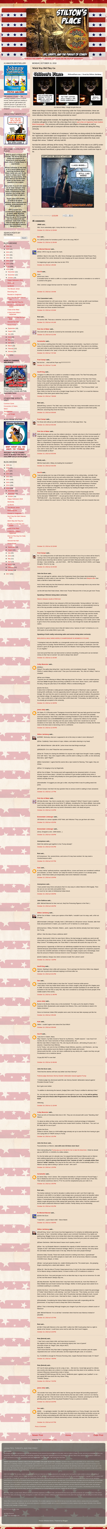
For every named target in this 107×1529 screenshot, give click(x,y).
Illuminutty (11, 283)
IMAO (6, 409)
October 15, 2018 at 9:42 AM (46, 466)
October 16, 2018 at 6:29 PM (46, 1332)
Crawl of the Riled (13, 309)
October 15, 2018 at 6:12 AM (46, 334)
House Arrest (12, 325)
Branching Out (12, 292)
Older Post (98, 1435)
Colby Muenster (42, 664)
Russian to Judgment (14, 294)
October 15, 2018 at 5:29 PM (46, 877)
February (11, 348)
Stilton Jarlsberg (43, 734)
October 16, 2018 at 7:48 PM (46, 1358)
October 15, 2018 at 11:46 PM (47, 994)
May (9, 340)
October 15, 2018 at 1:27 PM (46, 791)
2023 (8, 255)
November (11, 275)
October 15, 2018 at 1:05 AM (46, 265)
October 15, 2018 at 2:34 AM (46, 292)
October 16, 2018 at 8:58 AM (46, 1027)
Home (68, 1435)
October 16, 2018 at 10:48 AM (47, 1062)
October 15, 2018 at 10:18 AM (47, 546)
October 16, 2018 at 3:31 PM (46, 1206)
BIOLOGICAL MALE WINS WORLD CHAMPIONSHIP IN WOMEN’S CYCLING (63, 638)
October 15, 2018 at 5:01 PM (46, 847)
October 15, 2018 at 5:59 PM (46, 894)
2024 (8, 252)
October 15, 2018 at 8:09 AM (46, 412)
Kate (38, 868)
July (9, 334)
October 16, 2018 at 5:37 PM (46, 1317)
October (11, 277)
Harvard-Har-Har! (13, 322)
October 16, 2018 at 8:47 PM (46, 1422)
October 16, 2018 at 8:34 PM (46, 1402)
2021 (8, 260)
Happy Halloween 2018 (15, 280)
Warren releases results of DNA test (49, 599)
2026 (8, 246)
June (9, 337)
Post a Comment (40, 1426)
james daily (41, 709)
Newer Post (37, 1435)
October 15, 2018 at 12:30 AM (47, 242)
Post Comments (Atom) (49, 1440)
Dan (38, 237)
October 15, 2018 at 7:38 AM (46, 396)
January (11, 351)
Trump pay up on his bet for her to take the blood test (69, 1150)
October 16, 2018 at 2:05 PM (46, 1183)
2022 (8, 258)
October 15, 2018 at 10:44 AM (47, 567)
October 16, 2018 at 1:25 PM (46, 1167)
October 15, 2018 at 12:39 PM (47, 703)
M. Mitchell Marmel (43, 249)
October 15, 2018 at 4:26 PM (46, 834)
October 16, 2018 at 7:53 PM (46, 1381)
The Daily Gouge (9, 414)
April (9, 343)
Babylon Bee (91, 578)
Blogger (65, 1521)
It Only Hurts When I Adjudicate (14, 313)
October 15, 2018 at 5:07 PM (46, 861)
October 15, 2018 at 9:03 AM (46, 453)
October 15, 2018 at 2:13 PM (46, 810)
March (10, 346)
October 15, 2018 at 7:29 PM (46, 960)
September (12, 328)
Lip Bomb (11, 286)
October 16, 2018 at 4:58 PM (46, 1222)
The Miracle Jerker (14, 289)
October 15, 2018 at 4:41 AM (46, 322)
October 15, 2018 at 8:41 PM (46, 974)
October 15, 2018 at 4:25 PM (46, 822)
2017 (8, 355)
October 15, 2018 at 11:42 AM (47, 658)
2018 (8, 269)
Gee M (39, 271)
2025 (8, 249)
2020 (8, 263)
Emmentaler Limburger (45, 817)
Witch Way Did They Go (15, 302)
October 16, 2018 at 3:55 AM (46, 1015)
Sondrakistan (8, 411)
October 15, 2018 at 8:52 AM (46, 425)
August (10, 331)
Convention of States (10, 406)
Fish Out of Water (43, 329)
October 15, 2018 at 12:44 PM (47, 728)
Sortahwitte (41, 341)
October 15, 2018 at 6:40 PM (46, 906)
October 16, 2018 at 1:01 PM (46, 1136)
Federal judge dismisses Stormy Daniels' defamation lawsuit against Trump (61, 1076)
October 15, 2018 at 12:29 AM (47, 230)
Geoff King (41, 372)
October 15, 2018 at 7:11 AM (46, 365)
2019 (8, 266)
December (11, 272)
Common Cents (9, 403)
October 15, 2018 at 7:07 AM (46, 353)
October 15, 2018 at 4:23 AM (46, 310)
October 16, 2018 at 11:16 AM (47, 1105)
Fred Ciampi (41, 360)
